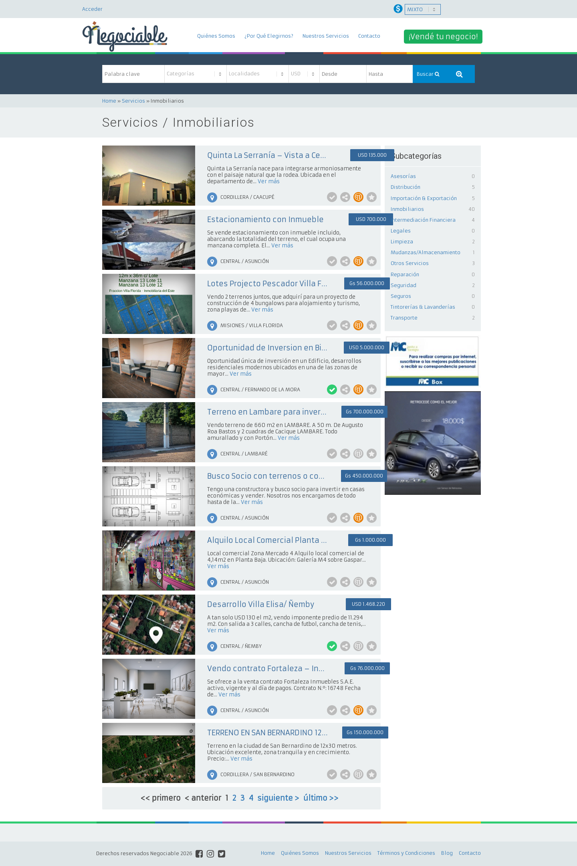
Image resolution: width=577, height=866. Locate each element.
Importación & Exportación (424, 198)
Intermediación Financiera (423, 220)
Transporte (404, 318)
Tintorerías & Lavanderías (423, 307)
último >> (321, 798)
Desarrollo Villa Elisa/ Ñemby (260, 604)
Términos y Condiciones (406, 853)
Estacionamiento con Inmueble (265, 219)
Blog (447, 853)
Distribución (405, 187)
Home (109, 101)
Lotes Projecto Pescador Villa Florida (267, 283)
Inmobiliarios (407, 209)
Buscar (428, 74)
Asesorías (403, 176)
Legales (401, 231)
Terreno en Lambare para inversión (267, 412)
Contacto (369, 36)
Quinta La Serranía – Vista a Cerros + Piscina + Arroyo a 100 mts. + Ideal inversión (267, 155)
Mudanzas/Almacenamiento (425, 252)
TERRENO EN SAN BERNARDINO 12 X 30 (267, 732)
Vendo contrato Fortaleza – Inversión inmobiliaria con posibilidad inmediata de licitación (267, 668)
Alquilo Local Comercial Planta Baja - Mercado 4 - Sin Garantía (267, 540)
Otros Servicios (410, 263)
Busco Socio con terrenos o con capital (267, 476)
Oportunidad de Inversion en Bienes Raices (267, 347)
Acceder (92, 9)
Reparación (405, 274)
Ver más (269, 181)
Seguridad (403, 285)
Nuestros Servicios (326, 36)
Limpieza (402, 242)
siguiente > (278, 798)
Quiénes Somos (216, 36)
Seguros (401, 296)
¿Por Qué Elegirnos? (268, 36)
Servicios (133, 101)
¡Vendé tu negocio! (443, 36)
